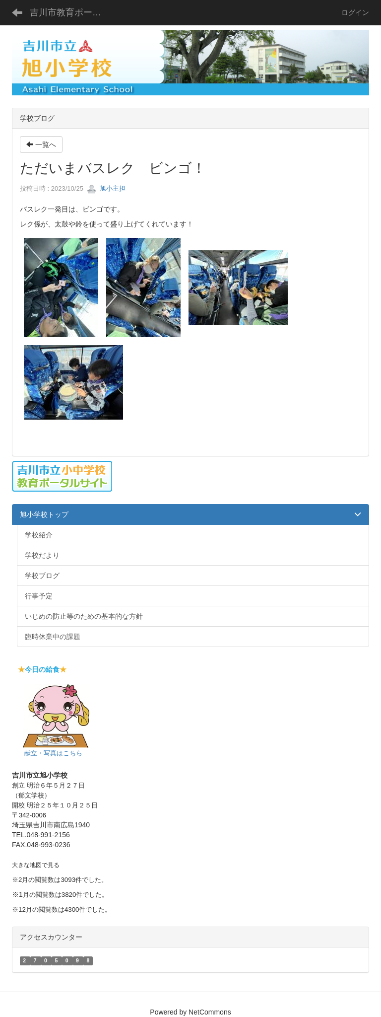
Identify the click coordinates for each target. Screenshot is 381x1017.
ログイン (355, 12)
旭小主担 (106, 188)
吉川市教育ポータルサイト (72, 12)
